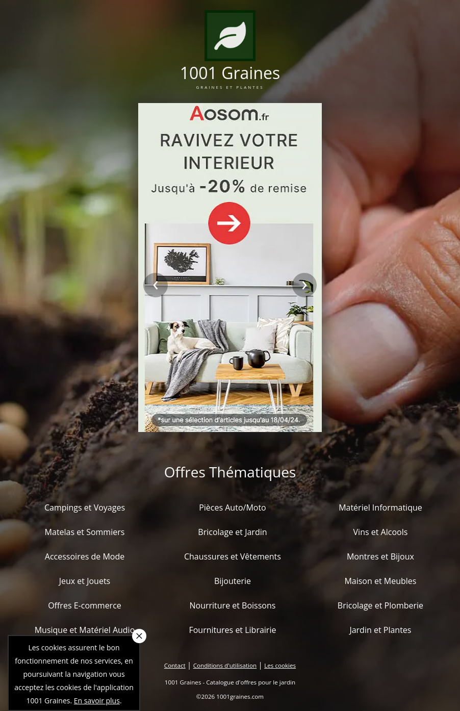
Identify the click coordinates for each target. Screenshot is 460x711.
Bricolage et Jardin (232, 532)
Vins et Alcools (380, 532)
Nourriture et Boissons (232, 605)
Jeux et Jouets (85, 581)
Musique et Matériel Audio (85, 630)
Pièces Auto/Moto (232, 507)
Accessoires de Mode (84, 556)
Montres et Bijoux (380, 556)
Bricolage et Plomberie (380, 605)
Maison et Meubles (380, 581)
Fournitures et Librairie (232, 630)
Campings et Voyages (84, 507)
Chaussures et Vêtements (232, 556)
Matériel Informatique (380, 507)
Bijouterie (232, 581)
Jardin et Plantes (380, 630)
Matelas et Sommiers (85, 532)
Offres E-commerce (84, 605)
